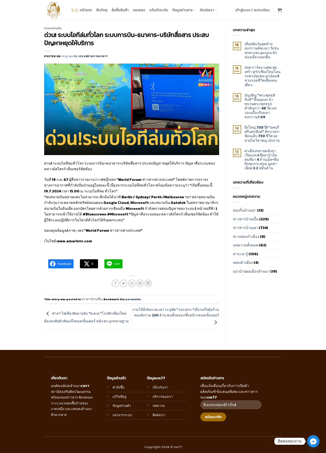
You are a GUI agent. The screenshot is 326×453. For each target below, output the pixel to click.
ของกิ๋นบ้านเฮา (244, 210)
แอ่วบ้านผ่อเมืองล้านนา (251, 271)
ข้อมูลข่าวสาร (184, 10)
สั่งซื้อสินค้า (120, 10)
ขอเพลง (139, 10)
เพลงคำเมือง (243, 262)
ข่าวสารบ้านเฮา (245, 227)
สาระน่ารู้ (240, 254)
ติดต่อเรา (208, 10)
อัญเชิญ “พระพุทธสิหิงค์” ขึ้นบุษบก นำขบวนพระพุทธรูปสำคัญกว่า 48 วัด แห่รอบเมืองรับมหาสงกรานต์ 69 (260, 106)
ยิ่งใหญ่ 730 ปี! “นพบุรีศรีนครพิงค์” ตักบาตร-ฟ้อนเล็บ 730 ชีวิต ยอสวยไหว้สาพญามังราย (262, 134)
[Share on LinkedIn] (148, 283)
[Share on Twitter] (123, 283)
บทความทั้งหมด (245, 245)
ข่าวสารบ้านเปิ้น (53, 28)
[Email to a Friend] (132, 283)
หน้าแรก (81, 10)
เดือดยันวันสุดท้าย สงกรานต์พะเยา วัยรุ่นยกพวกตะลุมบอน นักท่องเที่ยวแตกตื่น (261, 50)
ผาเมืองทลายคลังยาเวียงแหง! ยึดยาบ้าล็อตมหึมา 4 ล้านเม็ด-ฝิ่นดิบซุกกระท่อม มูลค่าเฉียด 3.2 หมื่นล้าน (261, 159)
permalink (133, 299)
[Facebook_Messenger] (313, 441)
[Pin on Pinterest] (140, 283)
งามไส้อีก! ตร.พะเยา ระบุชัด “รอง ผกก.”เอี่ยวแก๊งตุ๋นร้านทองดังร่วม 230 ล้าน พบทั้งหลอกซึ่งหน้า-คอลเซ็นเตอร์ (175, 316)
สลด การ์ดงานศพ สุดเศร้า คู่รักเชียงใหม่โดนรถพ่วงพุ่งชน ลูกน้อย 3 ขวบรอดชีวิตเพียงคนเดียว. (262, 76)
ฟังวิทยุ (101, 10)
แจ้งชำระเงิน (158, 10)
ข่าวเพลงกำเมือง (246, 236)
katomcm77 (99, 56)
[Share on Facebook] (115, 283)
